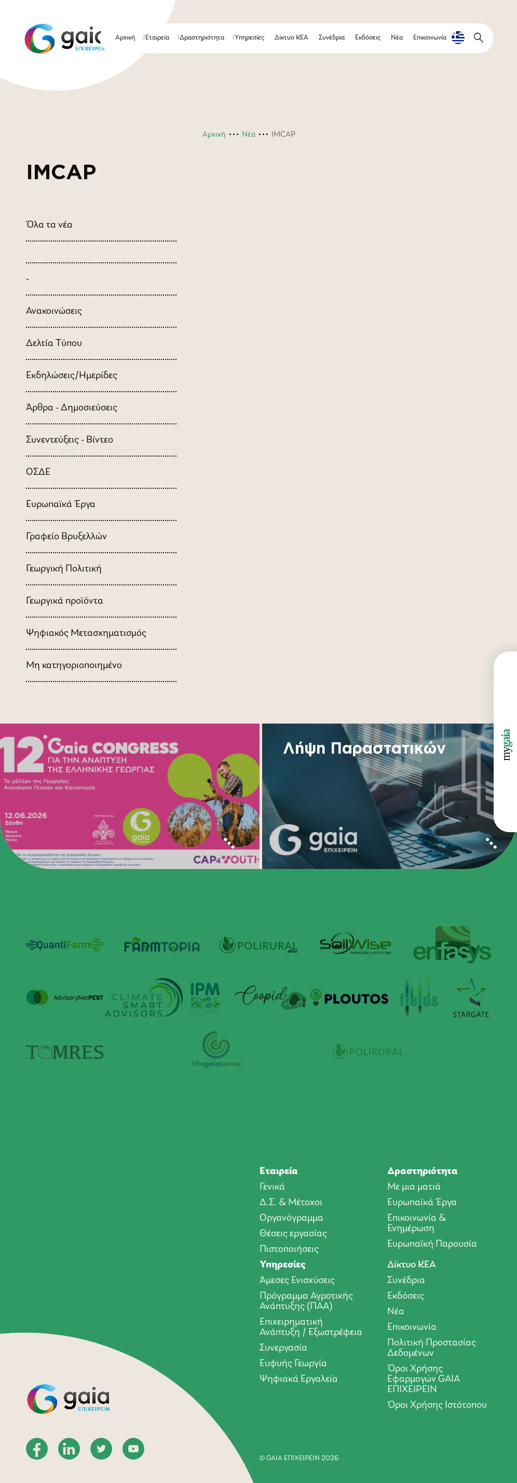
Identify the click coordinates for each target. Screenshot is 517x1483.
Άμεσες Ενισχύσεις (297, 1280)
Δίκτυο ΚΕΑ (291, 38)
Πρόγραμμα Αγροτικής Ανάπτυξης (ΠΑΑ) (306, 1301)
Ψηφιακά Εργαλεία (299, 1379)
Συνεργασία (283, 1348)
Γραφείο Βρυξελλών (66, 536)
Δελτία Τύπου (54, 343)
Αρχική (125, 38)
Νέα (397, 38)
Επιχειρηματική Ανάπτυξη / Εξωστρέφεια (311, 1327)
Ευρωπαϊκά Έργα (61, 504)
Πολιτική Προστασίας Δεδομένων (431, 1348)
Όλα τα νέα (49, 225)
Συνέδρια (332, 38)
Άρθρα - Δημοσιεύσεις (71, 408)
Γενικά (272, 1187)
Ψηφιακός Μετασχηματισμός (86, 633)
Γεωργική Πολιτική (64, 569)
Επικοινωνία (429, 38)
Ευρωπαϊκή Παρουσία (432, 1244)
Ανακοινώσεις (54, 311)
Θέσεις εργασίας (293, 1233)
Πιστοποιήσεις (289, 1249)
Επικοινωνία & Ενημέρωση (416, 1223)
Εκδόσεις (367, 38)
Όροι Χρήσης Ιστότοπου (437, 1405)
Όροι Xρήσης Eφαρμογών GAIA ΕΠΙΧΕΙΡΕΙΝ (423, 1379)
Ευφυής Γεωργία (293, 1363)
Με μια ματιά (414, 1187)
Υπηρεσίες (249, 38)
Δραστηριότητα (202, 38)
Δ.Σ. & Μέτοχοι (291, 1202)
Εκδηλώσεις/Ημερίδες (71, 375)
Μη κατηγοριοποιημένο (74, 665)
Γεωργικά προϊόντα (64, 601)
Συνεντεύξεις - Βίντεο (69, 440)
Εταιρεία (157, 38)
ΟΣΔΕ (38, 472)
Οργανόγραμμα (291, 1218)
